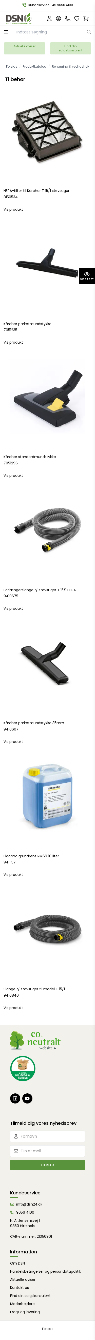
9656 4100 (25, 1212)
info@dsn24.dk (29, 1204)
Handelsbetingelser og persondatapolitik (45, 1271)
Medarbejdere (22, 1303)
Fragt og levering (25, 1311)
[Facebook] (15, 1098)
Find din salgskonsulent (70, 48)
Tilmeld (47, 1165)
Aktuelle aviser (24, 46)
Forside (47, 1329)
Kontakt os (19, 1287)
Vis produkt (13, 209)
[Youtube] (27, 1098)
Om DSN (17, 1263)
